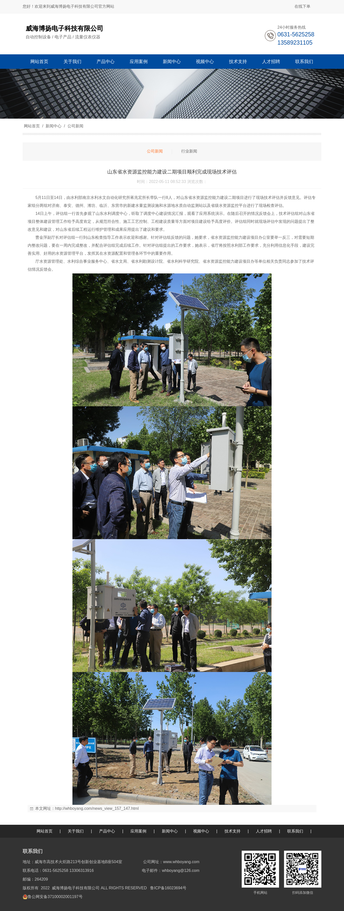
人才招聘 (264, 831)
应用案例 (138, 831)
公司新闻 (74, 126)
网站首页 (32, 126)
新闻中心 (54, 126)
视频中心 (201, 831)
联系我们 (295, 831)
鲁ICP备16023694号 (168, 888)
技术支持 (232, 831)
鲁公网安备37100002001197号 (55, 897)
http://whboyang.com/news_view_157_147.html (97, 808)
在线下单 (302, 6)
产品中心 (107, 831)
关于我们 (76, 831)
